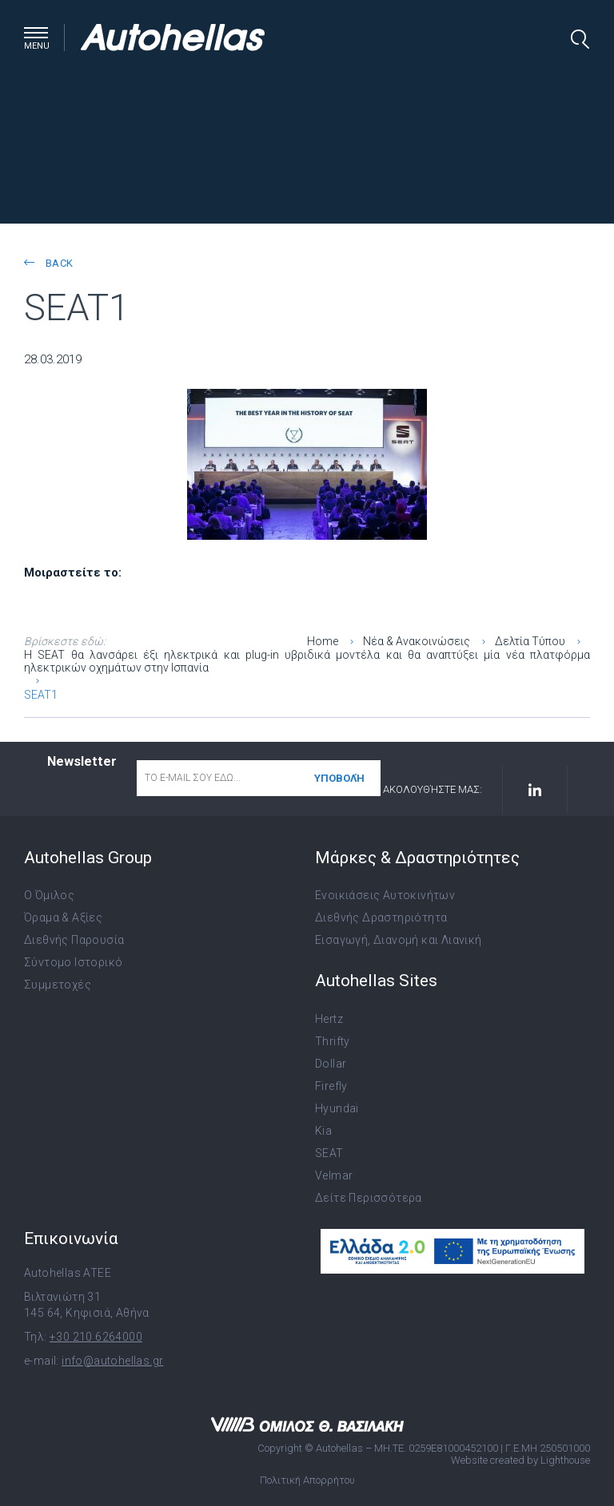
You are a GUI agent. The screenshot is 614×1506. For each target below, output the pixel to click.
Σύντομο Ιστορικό (73, 962)
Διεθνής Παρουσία (74, 939)
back (48, 263)
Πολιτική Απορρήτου (307, 1480)
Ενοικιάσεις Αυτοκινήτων (385, 895)
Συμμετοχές (57, 984)
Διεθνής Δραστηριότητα (381, 917)
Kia (323, 1130)
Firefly (331, 1086)
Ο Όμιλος (49, 895)
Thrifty (332, 1041)
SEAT (329, 1153)
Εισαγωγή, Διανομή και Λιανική (398, 939)
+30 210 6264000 (96, 1336)
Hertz (329, 1019)
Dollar (330, 1063)
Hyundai (337, 1108)
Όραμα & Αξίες (63, 917)
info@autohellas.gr (112, 1360)
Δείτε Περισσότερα (368, 1197)
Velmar (334, 1175)
